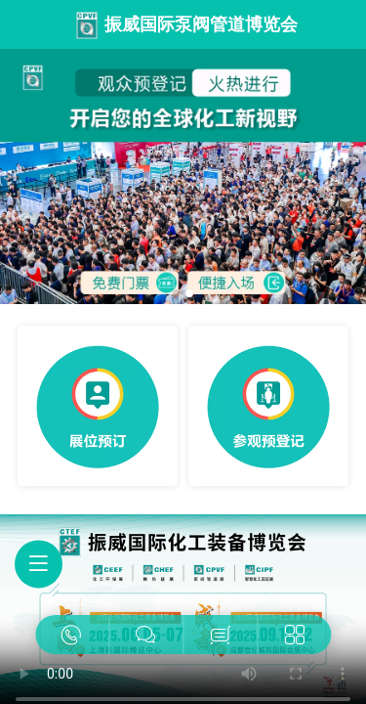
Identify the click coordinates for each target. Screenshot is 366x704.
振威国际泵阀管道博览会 (201, 24)
